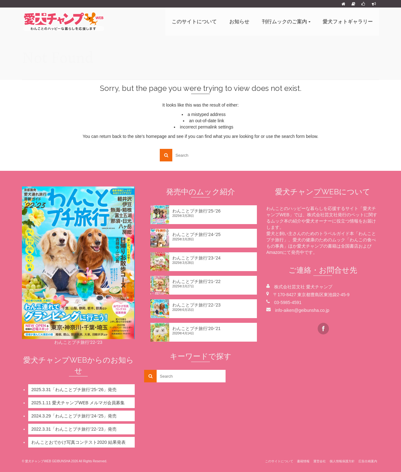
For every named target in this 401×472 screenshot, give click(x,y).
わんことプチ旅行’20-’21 (196, 328)
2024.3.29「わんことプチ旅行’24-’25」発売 (74, 415)
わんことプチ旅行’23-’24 (196, 257)
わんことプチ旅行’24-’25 (196, 234)
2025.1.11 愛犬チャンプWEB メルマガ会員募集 (78, 402)
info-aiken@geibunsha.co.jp (302, 310)
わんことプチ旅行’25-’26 (196, 210)
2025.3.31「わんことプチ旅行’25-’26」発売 (74, 389)
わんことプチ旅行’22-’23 (196, 304)
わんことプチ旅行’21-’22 (196, 281)
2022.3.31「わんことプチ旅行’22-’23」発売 (74, 429)
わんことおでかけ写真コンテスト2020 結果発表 (78, 442)
